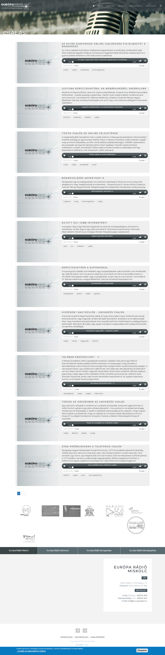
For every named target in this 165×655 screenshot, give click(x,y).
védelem (80, 246)
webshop (77, 117)
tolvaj (76, 201)
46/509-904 (141, 598)
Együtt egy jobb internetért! (84, 223)
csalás (74, 70)
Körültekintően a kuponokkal (85, 268)
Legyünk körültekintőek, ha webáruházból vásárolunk (104, 89)
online (65, 70)
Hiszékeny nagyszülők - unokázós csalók (93, 312)
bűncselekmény (95, 475)
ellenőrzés (99, 393)
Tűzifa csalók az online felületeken (90, 133)
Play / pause (64, 60)
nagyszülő (84, 341)
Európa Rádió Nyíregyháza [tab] (99, 550)
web (65, 246)
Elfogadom (142, 650)
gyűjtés (97, 294)
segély (88, 393)
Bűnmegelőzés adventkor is (83, 178)
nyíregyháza (68, 294)
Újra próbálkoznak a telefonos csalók (92, 447)
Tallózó (122, 6)
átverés (95, 341)
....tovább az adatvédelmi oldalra (31, 651)
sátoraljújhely (68, 393)
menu (145, 60)
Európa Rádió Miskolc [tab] (19, 550)
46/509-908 (142, 595)
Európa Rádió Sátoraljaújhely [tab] (142, 550)
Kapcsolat (151, 6)
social (94, 165)
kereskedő (84, 165)
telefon (66, 475)
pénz (83, 475)
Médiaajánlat (135, 6)
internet (66, 117)
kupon (79, 294)
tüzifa (65, 165)
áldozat (75, 433)
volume (140, 60)
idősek (84, 433)
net (72, 246)
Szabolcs (66, 201)
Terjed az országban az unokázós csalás (93, 402)
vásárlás (88, 117)
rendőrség (84, 70)
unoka (74, 341)
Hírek (100, 6)
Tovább (143, 66)
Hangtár (110, 6)
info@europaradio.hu (137, 601)
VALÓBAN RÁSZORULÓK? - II (81, 357)
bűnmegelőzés (98, 70)
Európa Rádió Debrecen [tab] (58, 550)
